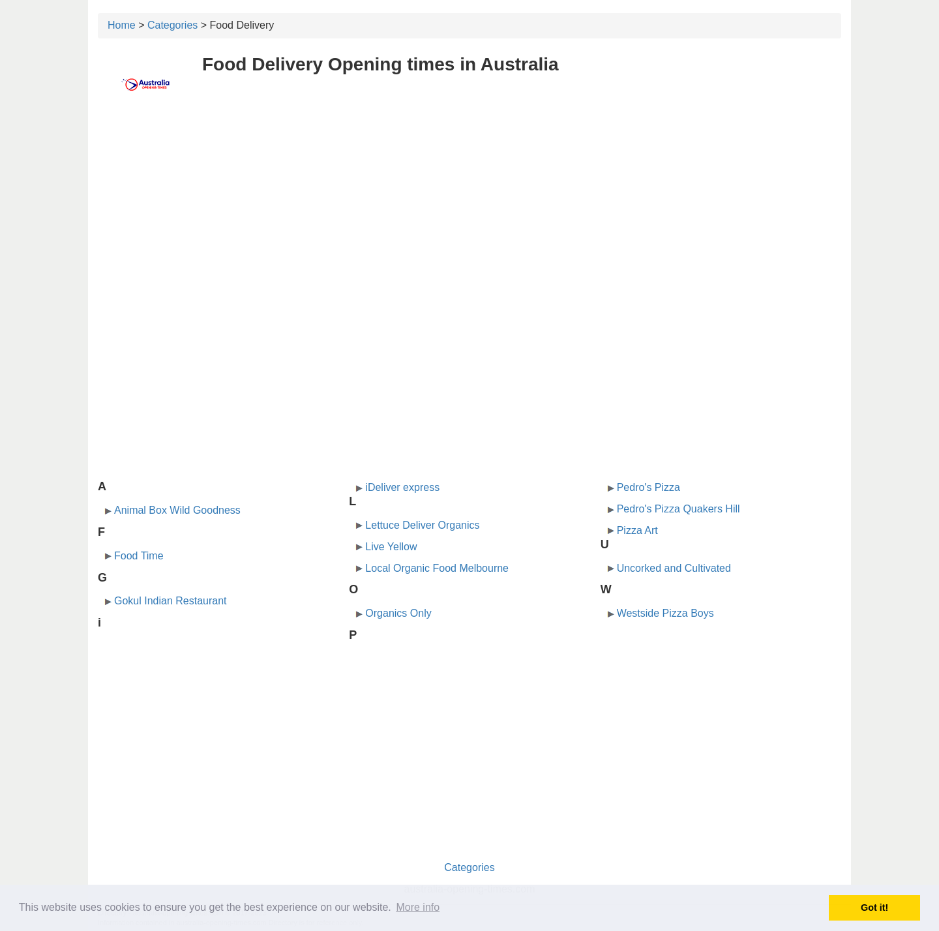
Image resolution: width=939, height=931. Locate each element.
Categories (172, 25)
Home (122, 25)
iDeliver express (402, 487)
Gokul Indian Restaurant (170, 600)
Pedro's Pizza (648, 487)
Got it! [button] (874, 907)
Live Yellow (391, 546)
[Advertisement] (469, 206)
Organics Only (398, 613)
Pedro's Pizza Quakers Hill (678, 508)
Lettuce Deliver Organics (422, 525)
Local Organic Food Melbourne (437, 568)
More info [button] (418, 907)
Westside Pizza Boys (665, 613)
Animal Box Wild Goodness (177, 510)
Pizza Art (637, 530)
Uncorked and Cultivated (674, 568)
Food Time (139, 555)
